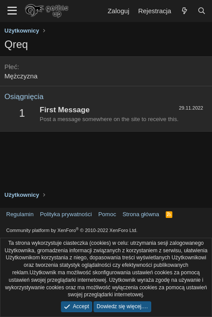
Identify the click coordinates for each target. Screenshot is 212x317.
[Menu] (12, 11)
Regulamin (19, 214)
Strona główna (141, 214)
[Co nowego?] (184, 11)
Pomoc (107, 214)
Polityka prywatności (66, 214)
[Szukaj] (201, 11)
